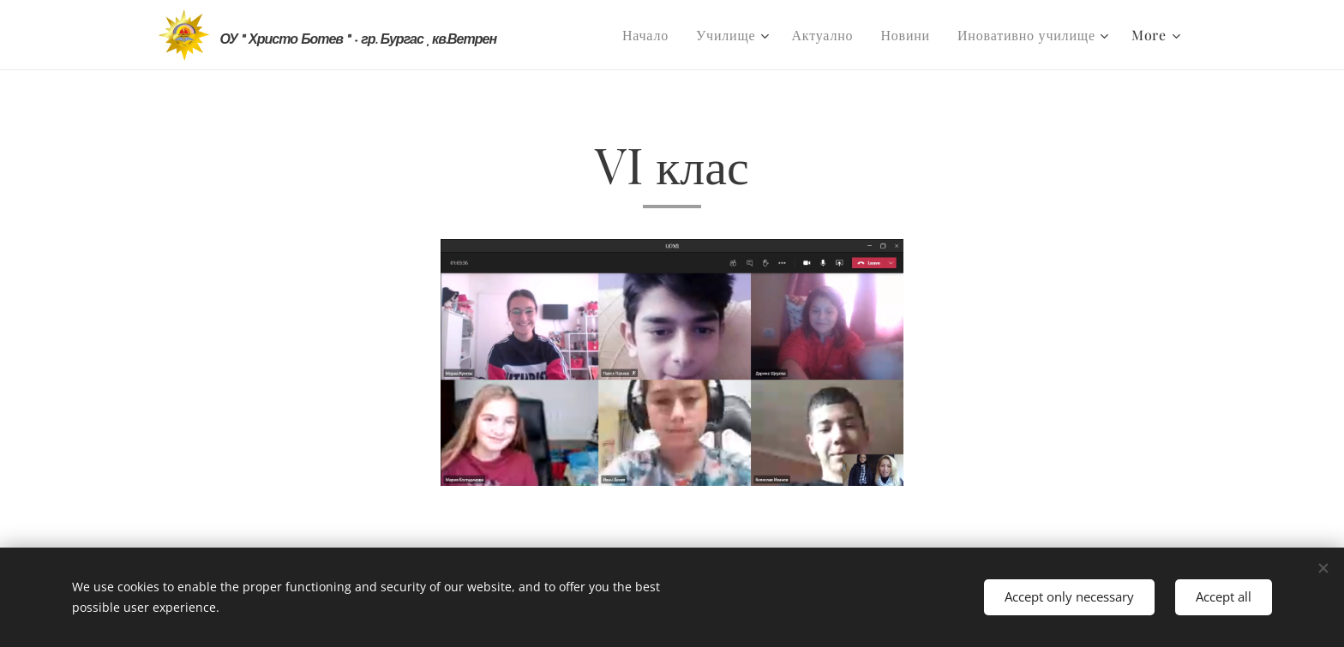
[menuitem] (650, 35)
